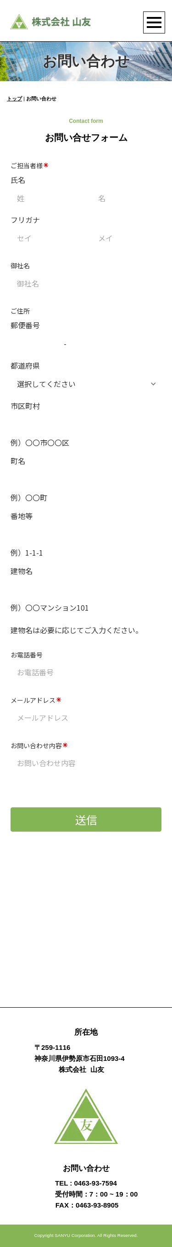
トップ (14, 98)
